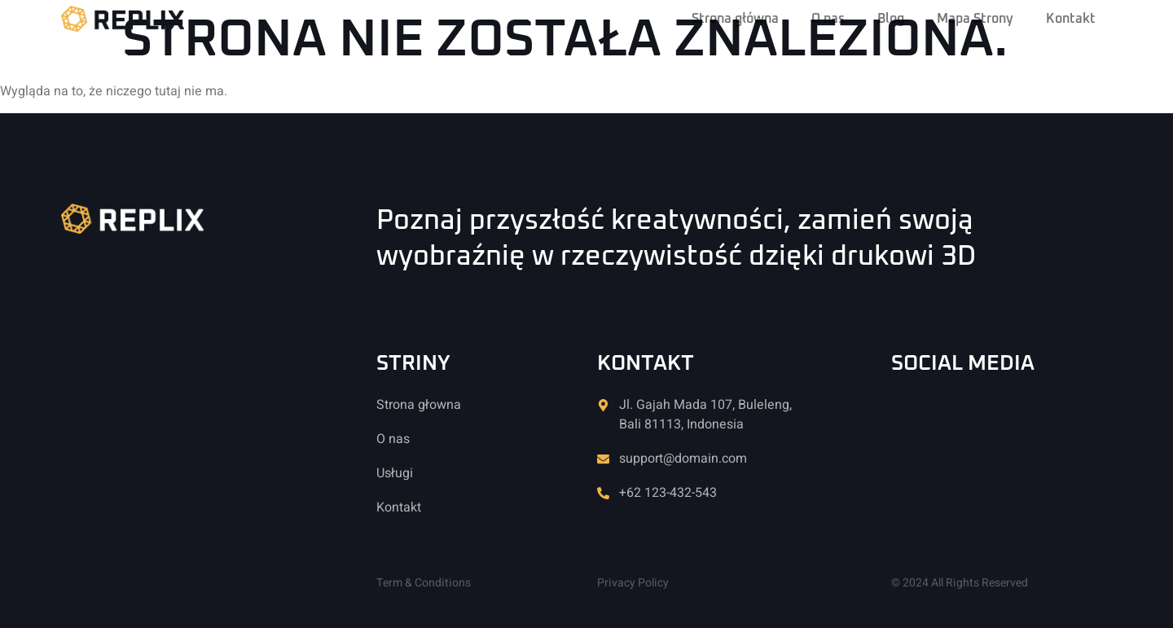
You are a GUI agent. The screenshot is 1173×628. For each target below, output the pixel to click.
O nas (828, 18)
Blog (890, 18)
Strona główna (735, 18)
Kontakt (1071, 18)
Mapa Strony (975, 18)
